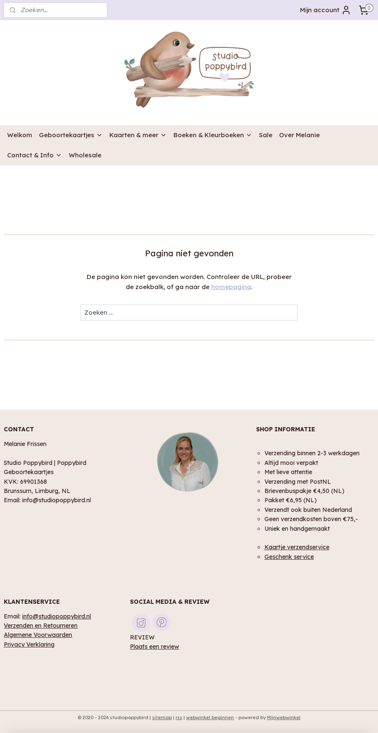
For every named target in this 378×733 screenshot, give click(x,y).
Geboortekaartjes (71, 135)
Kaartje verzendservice (296, 546)
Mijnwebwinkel (283, 717)
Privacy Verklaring (29, 644)
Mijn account (325, 10)
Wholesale (85, 155)
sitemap (162, 717)
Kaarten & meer (138, 135)
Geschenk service (289, 556)
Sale (265, 135)
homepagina (231, 287)
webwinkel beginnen (210, 717)
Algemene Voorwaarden (38, 634)
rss (179, 717)
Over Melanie (299, 135)
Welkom (19, 135)
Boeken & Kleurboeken (212, 135)
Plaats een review (154, 646)
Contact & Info (34, 155)
